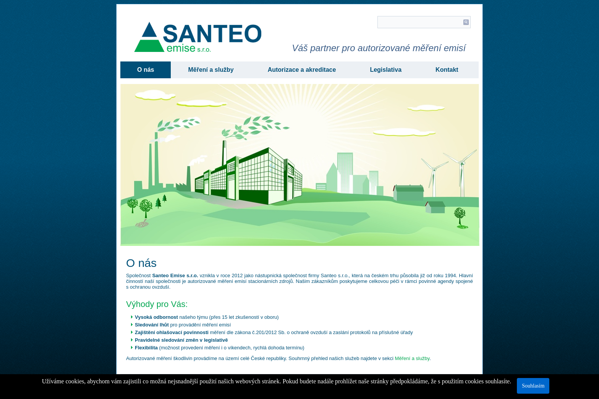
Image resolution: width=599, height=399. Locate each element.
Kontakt (446, 69)
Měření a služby (210, 69)
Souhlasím (533, 386)
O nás (145, 69)
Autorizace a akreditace (302, 69)
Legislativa (385, 69)
